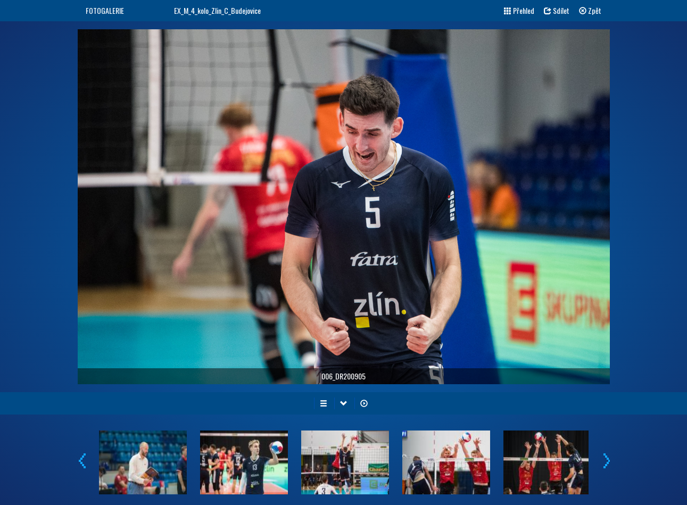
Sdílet (556, 10)
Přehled (519, 10)
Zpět (590, 10)
